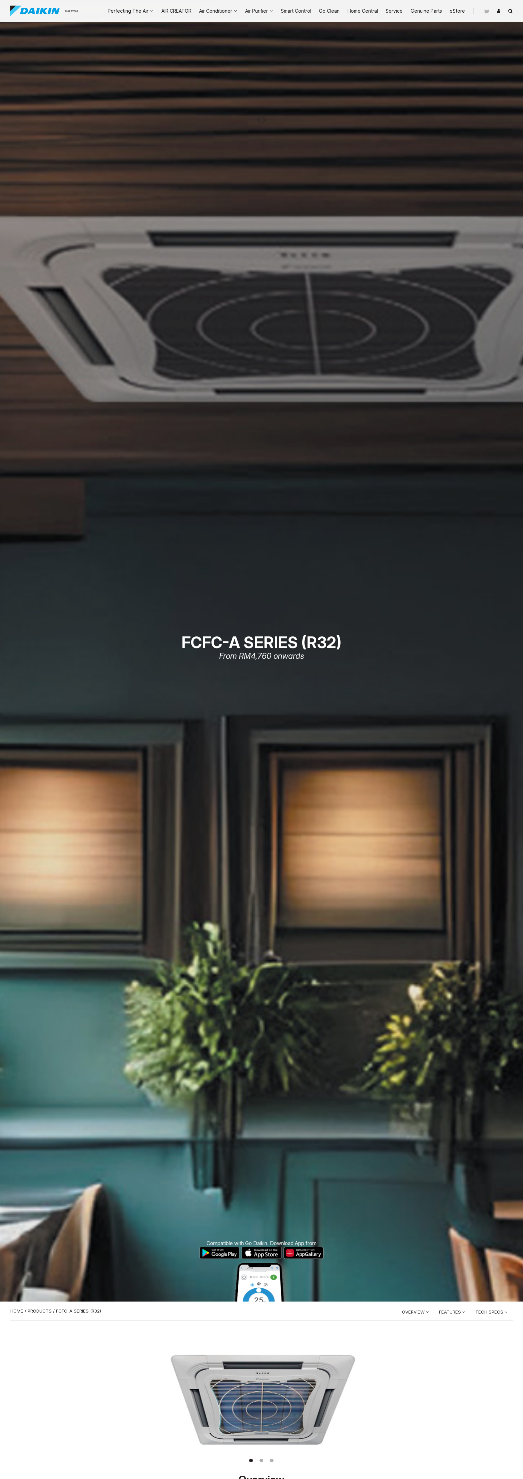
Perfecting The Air (128, 11)
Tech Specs (491, 1312)
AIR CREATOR (176, 11)
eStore (457, 11)
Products (40, 1311)
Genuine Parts (426, 11)
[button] (251, 1460)
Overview (415, 1312)
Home (16, 1311)
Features (452, 1312)
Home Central (363, 11)
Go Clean (329, 11)
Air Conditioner (215, 11)
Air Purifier (256, 11)
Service (394, 11)
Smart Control (296, 11)
